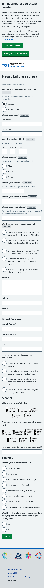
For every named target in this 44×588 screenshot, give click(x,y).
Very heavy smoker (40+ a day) (21, 502)
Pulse (4, 344)
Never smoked (14, 468)
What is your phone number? (19, 196)
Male (10, 166)
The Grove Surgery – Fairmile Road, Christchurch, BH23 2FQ (23, 270)
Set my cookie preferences (15, 53)
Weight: (5, 308)
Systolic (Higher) (9, 324)
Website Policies (15, 569)
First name (6, 120)
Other (10, 177)
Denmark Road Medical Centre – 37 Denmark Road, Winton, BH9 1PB (23, 252)
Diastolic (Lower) (9, 334)
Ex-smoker (12, 474)
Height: (5, 298)
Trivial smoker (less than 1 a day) (22, 479)
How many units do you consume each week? (22, 447)
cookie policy (7, 39)
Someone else (14, 109)
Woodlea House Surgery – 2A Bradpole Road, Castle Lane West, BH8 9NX (22, 262)
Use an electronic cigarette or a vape (24, 507)
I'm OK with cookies (12, 45)
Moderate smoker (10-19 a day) (21, 490)
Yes (9, 524)
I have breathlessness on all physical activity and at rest (23, 391)
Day (3, 147)
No (9, 529)
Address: (6, 277)
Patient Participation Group (19, 577)
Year (21, 147)
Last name (6, 129)
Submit (7, 536)
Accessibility (13, 573)
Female (11, 171)
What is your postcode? (17, 182)
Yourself (11, 104)
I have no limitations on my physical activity (23, 364)
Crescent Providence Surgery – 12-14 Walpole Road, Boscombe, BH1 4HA (23, 233)
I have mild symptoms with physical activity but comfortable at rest (23, 372)
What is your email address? (19, 207)
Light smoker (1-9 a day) (18, 485)
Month (13, 147)
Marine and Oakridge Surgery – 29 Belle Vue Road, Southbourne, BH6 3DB (23, 243)
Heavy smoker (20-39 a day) (20, 496)
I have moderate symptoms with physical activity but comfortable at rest (23, 382)
